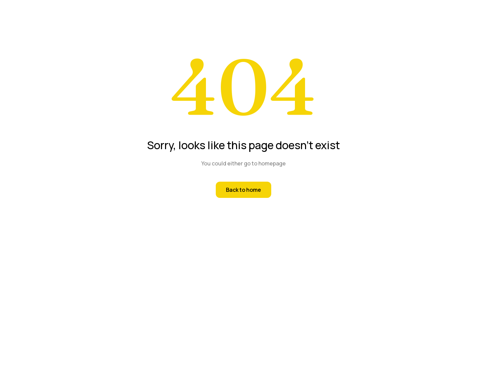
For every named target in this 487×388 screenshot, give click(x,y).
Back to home (243, 189)
